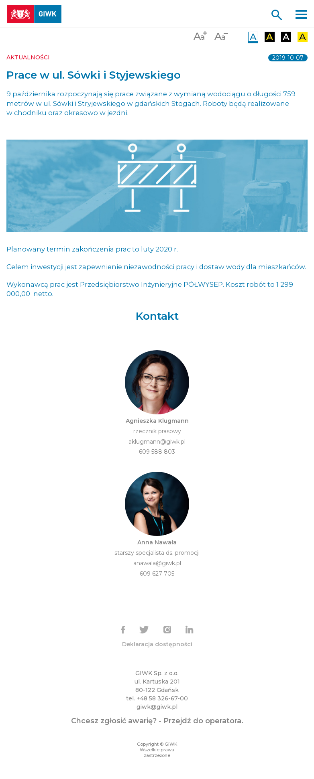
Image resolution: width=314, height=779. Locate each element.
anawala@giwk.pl (157, 563)
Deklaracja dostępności (157, 644)
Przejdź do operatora (202, 720)
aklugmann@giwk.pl (157, 441)
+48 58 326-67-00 (162, 698)
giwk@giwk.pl (157, 706)
